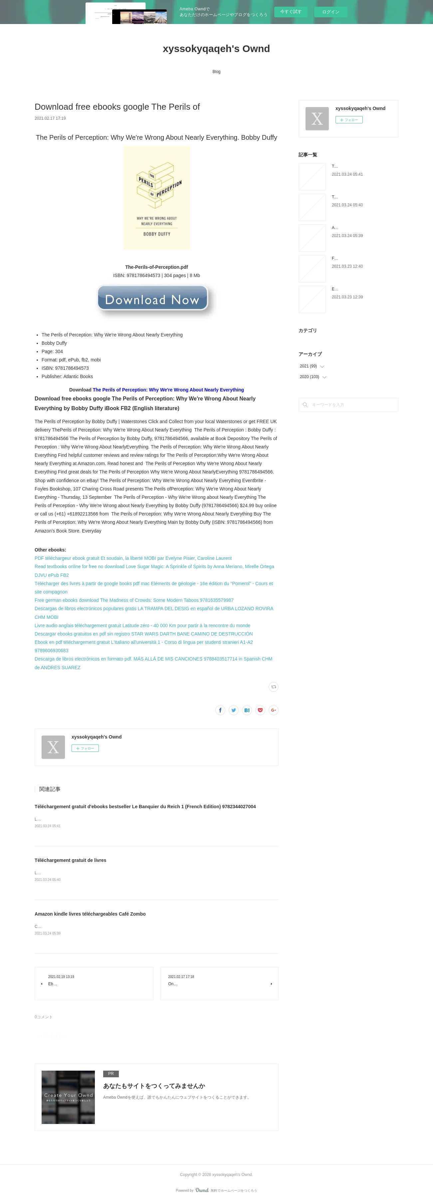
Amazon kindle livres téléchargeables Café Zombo (90, 915)
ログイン (330, 11)
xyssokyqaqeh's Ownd (216, 48)
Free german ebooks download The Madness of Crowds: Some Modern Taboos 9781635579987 (134, 600)
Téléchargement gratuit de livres (71, 860)
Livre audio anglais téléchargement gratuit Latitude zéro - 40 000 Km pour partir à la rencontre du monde (142, 625)
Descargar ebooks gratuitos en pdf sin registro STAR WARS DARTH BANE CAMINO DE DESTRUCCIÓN (144, 634)
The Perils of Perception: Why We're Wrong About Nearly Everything (168, 389)
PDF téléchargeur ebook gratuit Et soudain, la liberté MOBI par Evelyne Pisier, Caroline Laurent (133, 558)
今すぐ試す (291, 11)
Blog (216, 71)
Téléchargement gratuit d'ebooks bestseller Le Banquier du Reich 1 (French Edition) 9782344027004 (145, 806)
